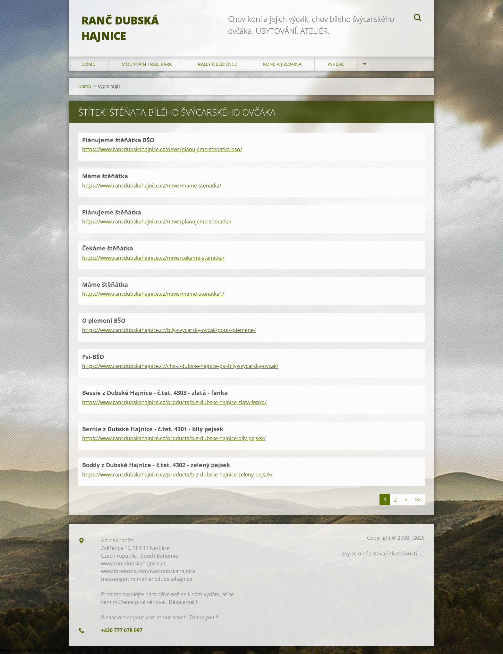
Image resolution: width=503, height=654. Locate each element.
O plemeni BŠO (103, 320)
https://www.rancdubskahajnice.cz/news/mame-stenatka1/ (153, 293)
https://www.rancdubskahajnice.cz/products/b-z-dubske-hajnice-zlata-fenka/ (174, 402)
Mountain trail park (147, 64)
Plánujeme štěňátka (111, 212)
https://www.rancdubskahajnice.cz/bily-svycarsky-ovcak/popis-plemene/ (169, 330)
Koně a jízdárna (282, 64)
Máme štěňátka (105, 176)
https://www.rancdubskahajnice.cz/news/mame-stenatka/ (151, 185)
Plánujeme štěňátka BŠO (118, 140)
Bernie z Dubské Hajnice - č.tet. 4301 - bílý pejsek (152, 429)
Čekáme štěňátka (107, 248)
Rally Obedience (217, 64)
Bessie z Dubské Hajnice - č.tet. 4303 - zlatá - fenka (155, 393)
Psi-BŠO (336, 64)
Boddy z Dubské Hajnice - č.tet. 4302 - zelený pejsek (156, 465)
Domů (88, 64)
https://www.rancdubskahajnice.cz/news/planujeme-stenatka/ (157, 221)
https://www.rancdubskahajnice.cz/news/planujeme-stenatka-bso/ (162, 149)
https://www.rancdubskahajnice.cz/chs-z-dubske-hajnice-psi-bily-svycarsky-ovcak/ (180, 366)
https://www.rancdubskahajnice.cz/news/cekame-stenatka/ (153, 257)
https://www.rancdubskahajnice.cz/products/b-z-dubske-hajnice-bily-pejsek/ (174, 438)
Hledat (418, 18)
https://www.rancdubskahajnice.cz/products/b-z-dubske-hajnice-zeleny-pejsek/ (177, 474)
